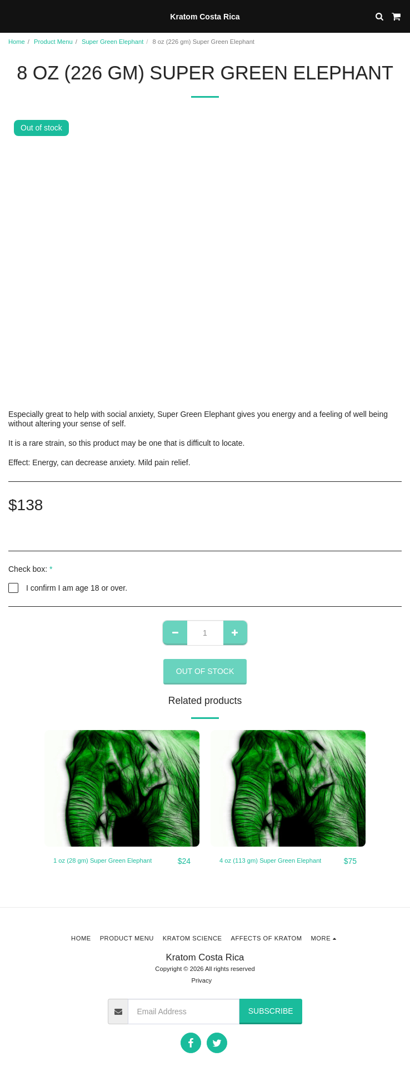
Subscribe (270, 1011)
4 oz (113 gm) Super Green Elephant (270, 860)
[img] (121, 788)
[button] (12, 16)
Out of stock (205, 671)
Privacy (201, 980)
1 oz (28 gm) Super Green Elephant (102, 860)
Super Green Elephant (112, 41)
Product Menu (53, 41)
